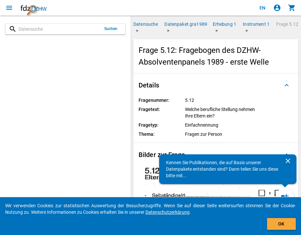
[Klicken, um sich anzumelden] (277, 7)
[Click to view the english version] (262, 7)
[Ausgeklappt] (286, 85)
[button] (216, 85)
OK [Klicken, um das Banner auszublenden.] (281, 224)
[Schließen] (287, 160)
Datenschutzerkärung (167, 212)
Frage (287, 24)
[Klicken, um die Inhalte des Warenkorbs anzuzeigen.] (291, 7)
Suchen (111, 28)
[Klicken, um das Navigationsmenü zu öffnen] (9, 7)
